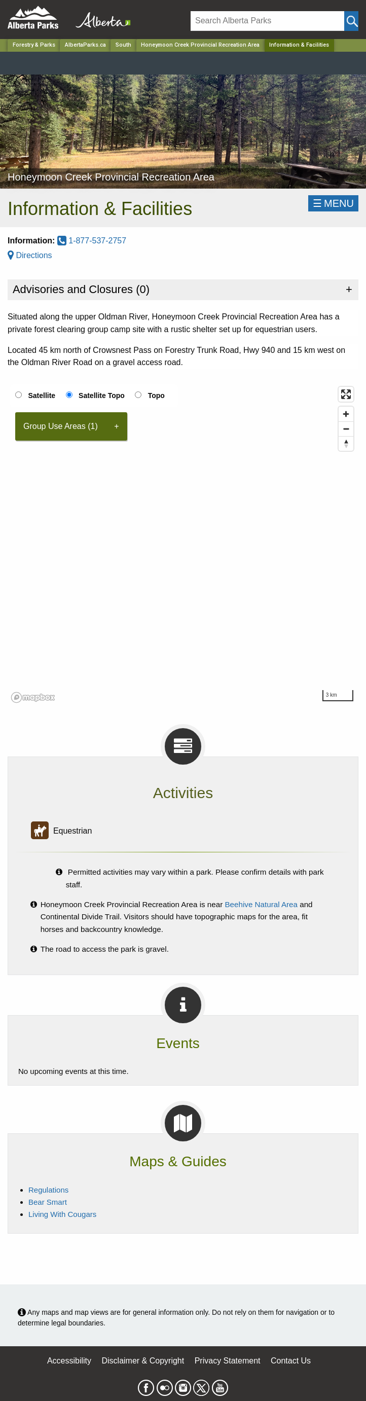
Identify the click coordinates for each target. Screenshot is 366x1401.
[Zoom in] (346, 414)
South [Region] (123, 45)
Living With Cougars (62, 1214)
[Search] (267, 21)
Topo (156, 395)
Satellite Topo (102, 395)
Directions (30, 255)
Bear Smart (47, 1202)
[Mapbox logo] (33, 697)
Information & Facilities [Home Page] (299, 45)
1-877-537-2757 (91, 240)
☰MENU (333, 203)
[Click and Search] (351, 21)
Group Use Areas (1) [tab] (60, 426)
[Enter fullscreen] (346, 394)
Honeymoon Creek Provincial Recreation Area (200, 45)
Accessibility (69, 1360)
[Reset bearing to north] (346, 443)
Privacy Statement (228, 1360)
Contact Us (291, 1360)
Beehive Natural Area (261, 904)
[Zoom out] (346, 428)
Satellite (41, 395)
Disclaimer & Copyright (143, 1360)
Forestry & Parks (34, 45)
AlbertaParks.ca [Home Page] (85, 45)
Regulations (48, 1190)
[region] (183, 544)
